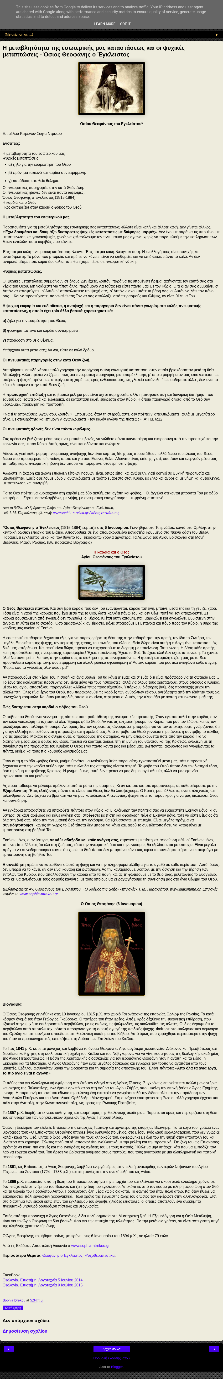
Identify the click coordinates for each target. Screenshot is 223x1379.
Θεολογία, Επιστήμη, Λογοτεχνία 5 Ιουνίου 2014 (43, 1280)
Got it (125, 24)
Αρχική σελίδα (111, 1349)
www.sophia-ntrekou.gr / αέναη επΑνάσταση (86, 513)
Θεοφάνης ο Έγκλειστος (62, 1255)
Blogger (117, 1367)
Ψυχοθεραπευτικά (100, 1255)
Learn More (104, 24)
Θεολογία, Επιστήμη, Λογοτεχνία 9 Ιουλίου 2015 (43, 1285)
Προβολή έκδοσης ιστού (111, 1358)
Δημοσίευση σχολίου (25, 1331)
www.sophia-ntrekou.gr (39, 894)
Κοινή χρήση (13, 1308)
